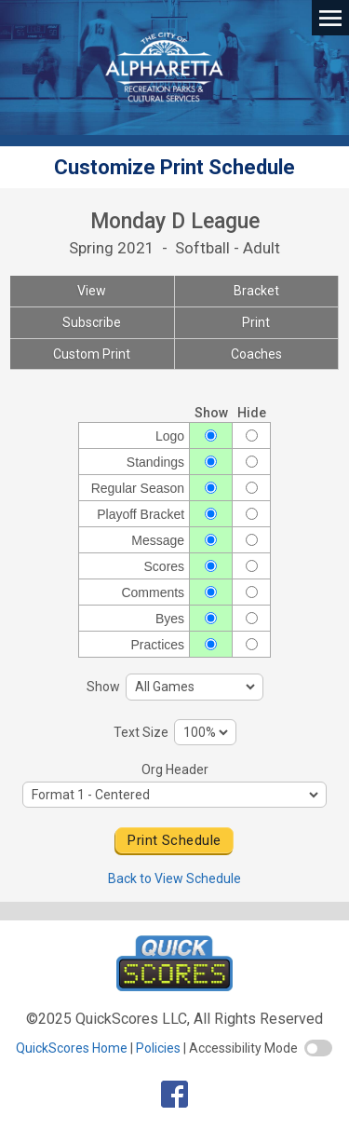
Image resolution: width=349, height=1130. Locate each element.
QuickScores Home (72, 1048)
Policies (158, 1048)
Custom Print (91, 354)
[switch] (318, 1048)
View (91, 290)
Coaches (256, 354)
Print (256, 322)
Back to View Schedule (174, 878)
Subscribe (91, 322)
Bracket (256, 290)
